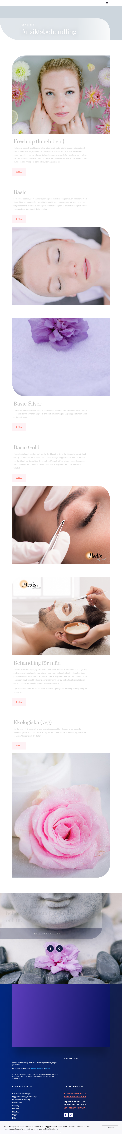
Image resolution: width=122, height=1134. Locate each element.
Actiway (40, 1068)
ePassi (33, 1068)
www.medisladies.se (75, 1096)
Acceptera (110, 1127)
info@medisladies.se (75, 1093)
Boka (19, 172)
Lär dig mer (53, 1129)
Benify (47, 1068)
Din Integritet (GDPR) (75, 1108)
